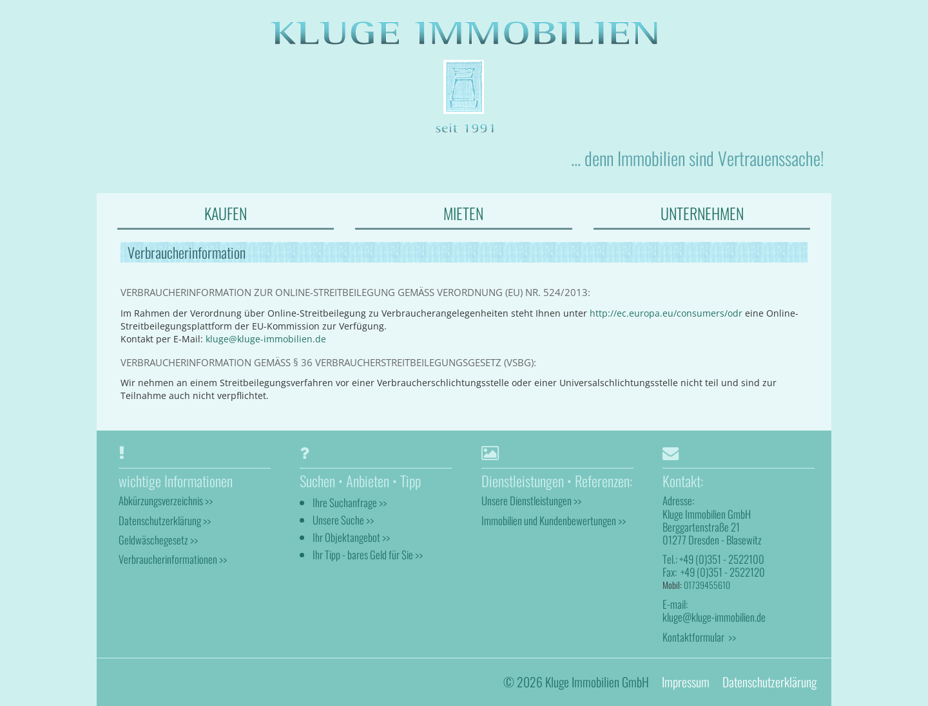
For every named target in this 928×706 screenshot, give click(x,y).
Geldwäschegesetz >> (158, 540)
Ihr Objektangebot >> (351, 537)
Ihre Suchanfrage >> (350, 502)
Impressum (686, 682)
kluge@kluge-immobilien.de (266, 339)
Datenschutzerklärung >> (165, 520)
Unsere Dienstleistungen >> (531, 500)
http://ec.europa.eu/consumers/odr (666, 313)
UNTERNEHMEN (702, 213)
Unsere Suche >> (343, 520)
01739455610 (707, 584)
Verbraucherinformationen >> (173, 559)
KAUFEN (225, 213)
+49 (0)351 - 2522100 (721, 559)
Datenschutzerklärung (769, 682)
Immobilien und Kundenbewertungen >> (553, 520)
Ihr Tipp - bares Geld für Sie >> (368, 554)
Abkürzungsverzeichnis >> (166, 500)
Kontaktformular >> (699, 637)
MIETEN (463, 213)
